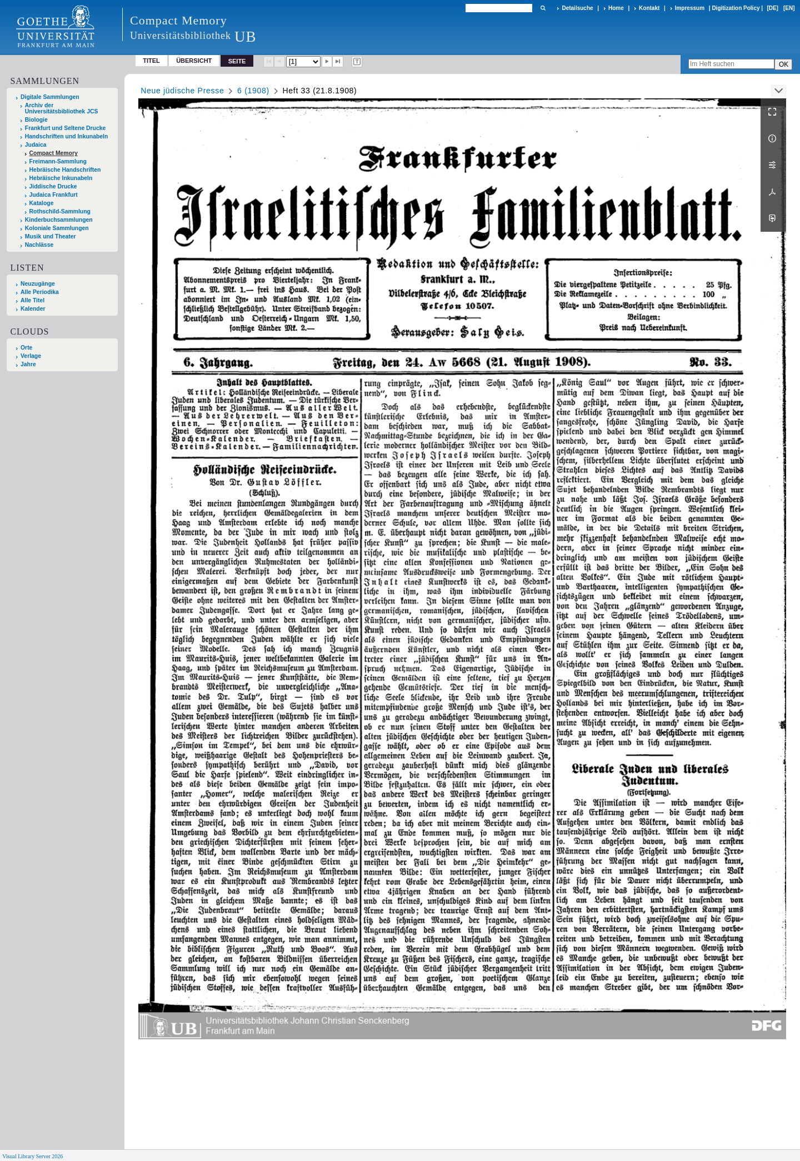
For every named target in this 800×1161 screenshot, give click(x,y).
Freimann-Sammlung (58, 161)
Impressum (689, 8)
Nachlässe (39, 245)
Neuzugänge (38, 284)
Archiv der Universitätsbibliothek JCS (61, 108)
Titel (151, 60)
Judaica (36, 145)
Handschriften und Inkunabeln (66, 136)
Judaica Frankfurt (53, 195)
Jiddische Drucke (53, 186)
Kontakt (649, 8)
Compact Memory (53, 153)
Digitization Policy (735, 8)
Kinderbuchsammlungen (59, 220)
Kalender (33, 309)
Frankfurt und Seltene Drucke (65, 128)
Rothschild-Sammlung (60, 211)
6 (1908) (253, 90)
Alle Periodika (40, 292)
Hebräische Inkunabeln (61, 178)
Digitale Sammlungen (50, 97)
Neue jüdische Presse (182, 90)
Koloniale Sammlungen (57, 228)
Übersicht (194, 60)
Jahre (28, 364)
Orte (26, 348)
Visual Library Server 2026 (32, 1156)
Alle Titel (32, 300)
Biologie (36, 120)
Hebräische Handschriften (65, 170)
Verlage (31, 356)
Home (616, 8)
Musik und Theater (50, 236)
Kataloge (41, 203)
